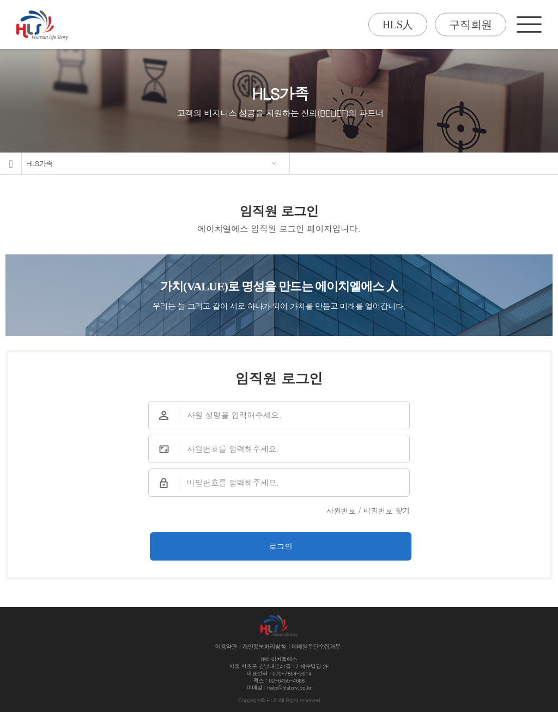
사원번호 (341, 510)
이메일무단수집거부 (316, 646)
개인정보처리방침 (264, 646)
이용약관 (226, 646)
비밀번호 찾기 (386, 510)
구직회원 (470, 25)
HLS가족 (39, 163)
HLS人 (398, 25)
